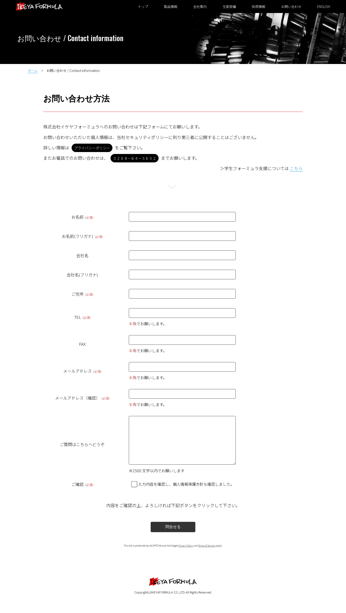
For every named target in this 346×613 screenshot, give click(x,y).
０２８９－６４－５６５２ (134, 158)
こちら (296, 168)
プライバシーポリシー (92, 147)
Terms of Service (206, 555)
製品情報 (169, 6)
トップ (141, 6)
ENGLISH (322, 6)
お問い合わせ (290, 6)
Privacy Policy (185, 555)
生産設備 (228, 6)
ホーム (33, 70)
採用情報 (257, 6)
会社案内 (198, 6)
